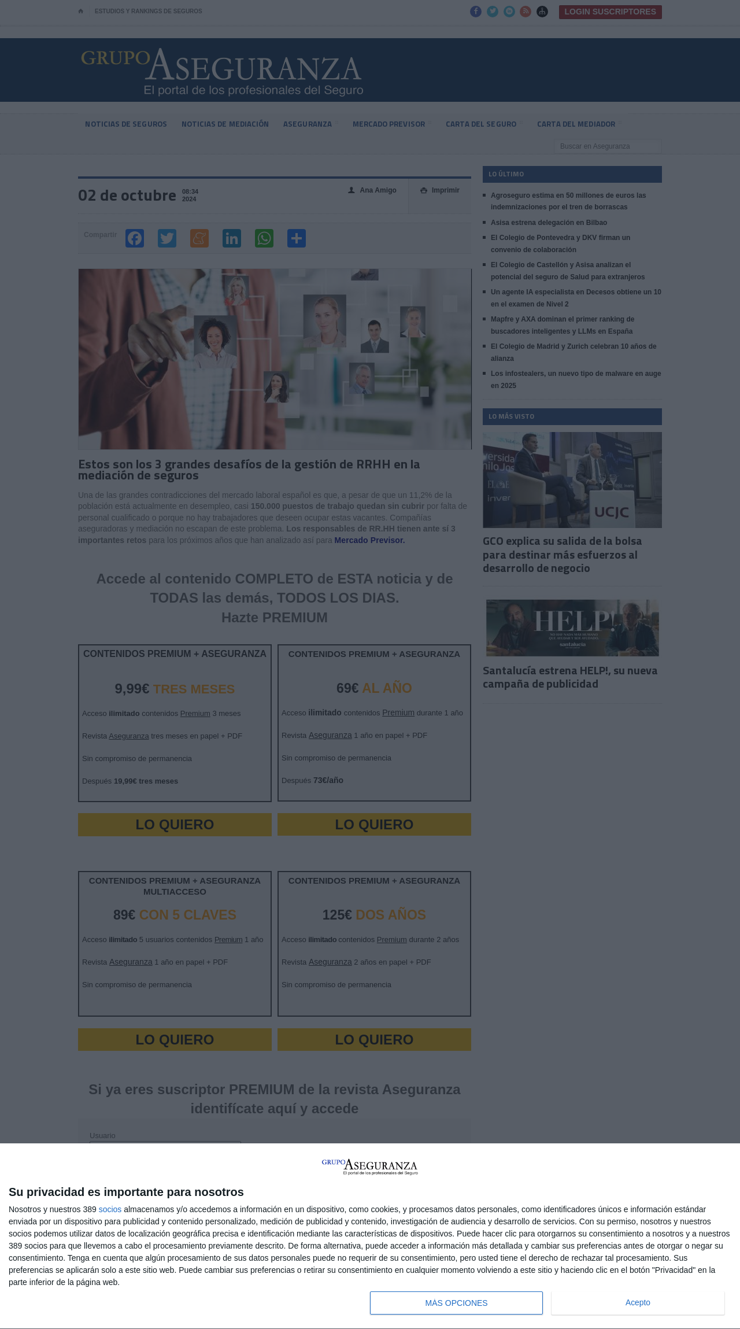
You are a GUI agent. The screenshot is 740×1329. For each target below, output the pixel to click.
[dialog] (370, 1236)
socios (110, 1209)
